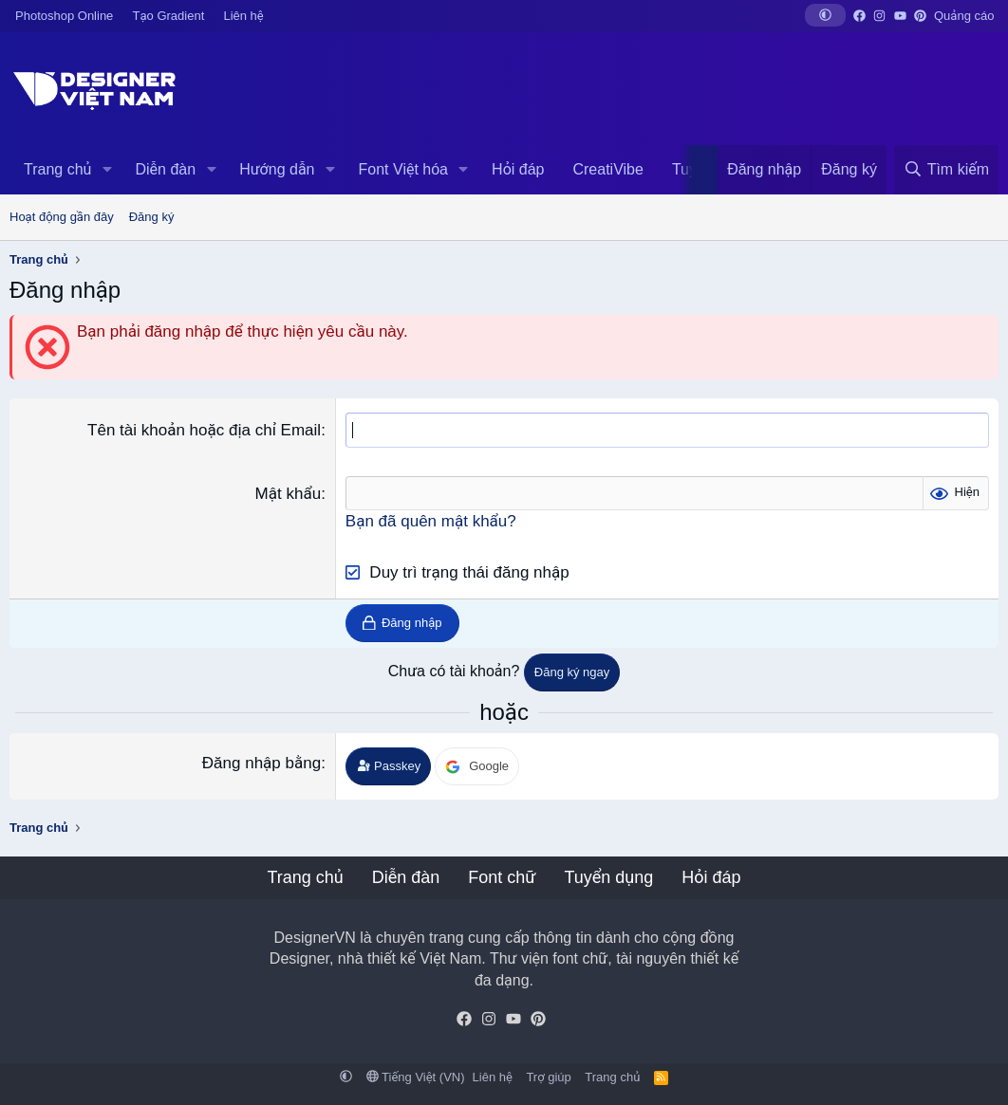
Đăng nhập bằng (261, 763)
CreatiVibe (607, 169)
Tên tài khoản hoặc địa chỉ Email (204, 430)
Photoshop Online (64, 16)
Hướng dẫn (276, 169)
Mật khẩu (288, 494)
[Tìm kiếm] (946, 169)
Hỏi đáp (518, 169)
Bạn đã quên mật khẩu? (430, 521)
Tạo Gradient (169, 16)
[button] (825, 15)
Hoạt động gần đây (61, 217)
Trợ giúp (548, 1077)
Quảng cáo (964, 16)
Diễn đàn (165, 169)
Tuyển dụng (608, 877)
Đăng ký (152, 217)
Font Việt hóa (403, 169)
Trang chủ (57, 169)
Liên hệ (243, 16)
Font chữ (501, 877)
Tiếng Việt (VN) (415, 1077)
